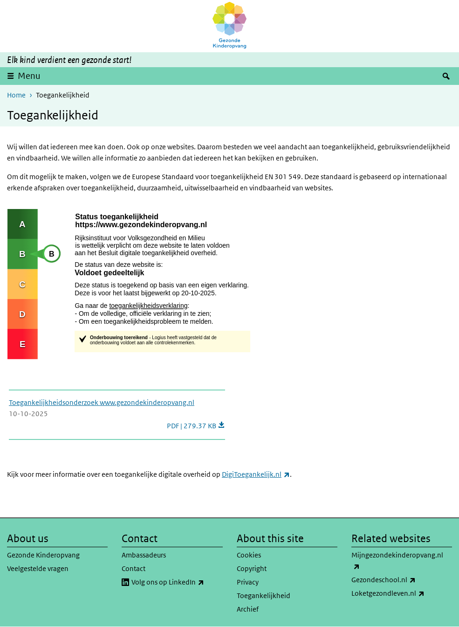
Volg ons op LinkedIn (176, 582)
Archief (248, 609)
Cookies (249, 554)
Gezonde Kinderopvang (43, 554)
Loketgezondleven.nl (401, 593)
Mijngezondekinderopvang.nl (397, 561)
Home (16, 95)
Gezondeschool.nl (401, 579)
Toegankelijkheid (263, 595)
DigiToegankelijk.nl (256, 474)
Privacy (248, 582)
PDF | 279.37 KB (196, 425)
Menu (29, 75)
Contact (133, 568)
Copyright (252, 568)
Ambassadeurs (144, 554)
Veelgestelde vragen (38, 568)
